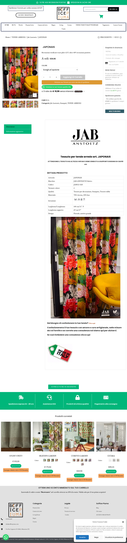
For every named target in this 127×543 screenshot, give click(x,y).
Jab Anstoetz (32, 37)
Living (61, 25)
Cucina (69, 25)
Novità (21, 25)
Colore (44, 66)
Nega (96, 537)
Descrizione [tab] (10, 127)
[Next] (34, 72)
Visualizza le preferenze (114, 537)
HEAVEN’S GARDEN (47, 456)
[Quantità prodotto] (50, 77)
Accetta (82, 537)
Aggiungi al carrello (72, 77)
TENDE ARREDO (18, 37)
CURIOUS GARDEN (79, 456)
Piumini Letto (30, 25)
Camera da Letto (42, 25)
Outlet (63, 29)
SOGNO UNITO (15, 456)
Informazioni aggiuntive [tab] (14, 131)
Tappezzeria (105, 25)
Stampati (63, 103)
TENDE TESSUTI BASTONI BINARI (87, 25)
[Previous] (5, 72)
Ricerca (113, 9)
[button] (123, 522)
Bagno (53, 25)
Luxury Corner (117, 25)
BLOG (14, 25)
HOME (7, 25)
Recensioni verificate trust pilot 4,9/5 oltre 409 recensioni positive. (66, 52)
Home (7, 37)
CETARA (111, 456)
